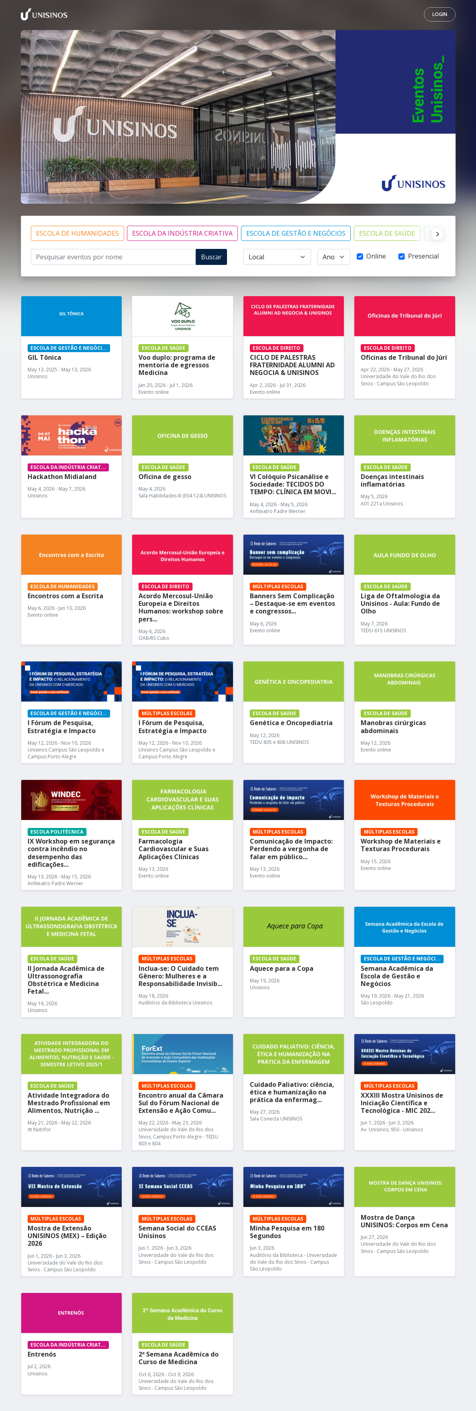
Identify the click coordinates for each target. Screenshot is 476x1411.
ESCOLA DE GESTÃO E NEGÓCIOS (295, 233)
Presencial (423, 256)
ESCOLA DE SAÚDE (387, 233)
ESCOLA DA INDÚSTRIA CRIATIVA (182, 233)
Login (439, 14)
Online (376, 256)
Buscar (211, 257)
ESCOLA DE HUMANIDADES (77, 233)
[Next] (435, 233)
